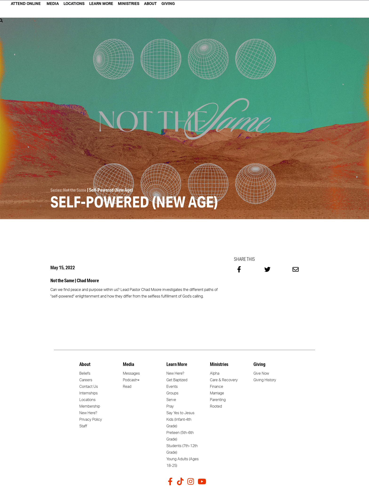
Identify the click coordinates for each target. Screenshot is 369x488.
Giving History (264, 379)
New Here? (88, 412)
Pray (170, 406)
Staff (83, 425)
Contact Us (88, 386)
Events (172, 386)
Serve (171, 399)
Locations (87, 399)
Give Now (261, 373)
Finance (216, 386)
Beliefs (84, 373)
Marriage (217, 392)
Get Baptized (176, 379)
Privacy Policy (90, 419)
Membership (89, 406)
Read (127, 386)
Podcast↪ (131, 379)
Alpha (214, 373)
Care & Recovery (224, 379)
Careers (85, 379)
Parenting (218, 399)
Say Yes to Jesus (180, 412)
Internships (88, 392)
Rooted (216, 406)
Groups (172, 392)
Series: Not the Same (68, 189)
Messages (131, 373)
